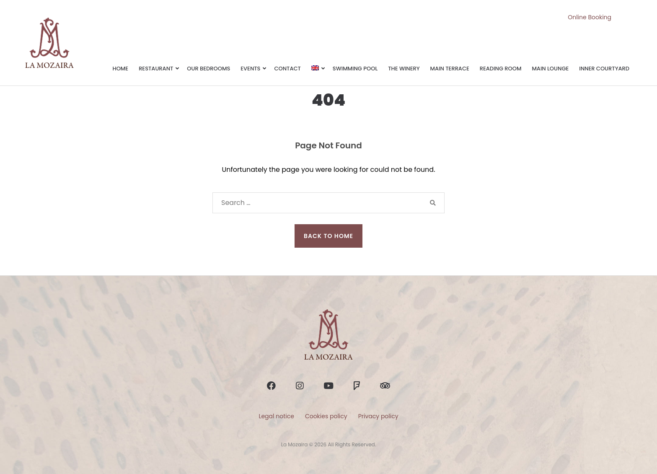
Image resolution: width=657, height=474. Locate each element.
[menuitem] (317, 69)
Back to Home (328, 236)
